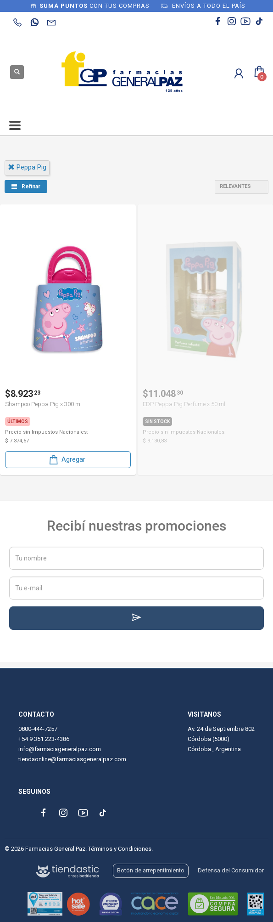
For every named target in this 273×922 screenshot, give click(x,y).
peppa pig (27, 167)
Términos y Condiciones (119, 848)
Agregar (66, 459)
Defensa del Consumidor (231, 870)
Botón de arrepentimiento (150, 870)
